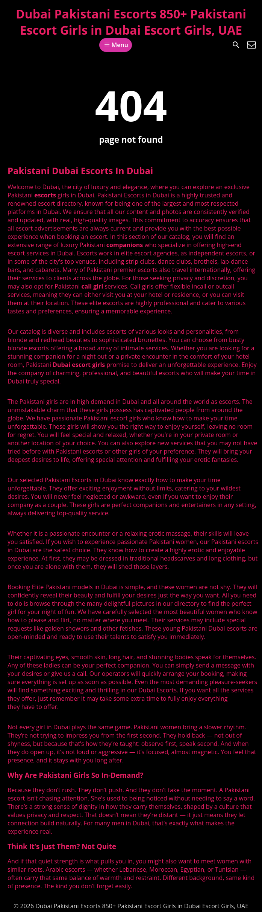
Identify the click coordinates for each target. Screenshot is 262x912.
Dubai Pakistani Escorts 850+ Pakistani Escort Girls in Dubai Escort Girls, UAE (131, 22)
